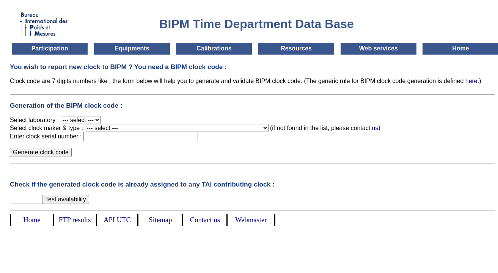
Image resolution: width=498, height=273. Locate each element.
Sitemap (160, 220)
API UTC (117, 220)
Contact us (205, 220)
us (375, 128)
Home (460, 48)
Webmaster (251, 220)
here (471, 81)
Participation (49, 48)
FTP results (75, 220)
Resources (296, 48)
